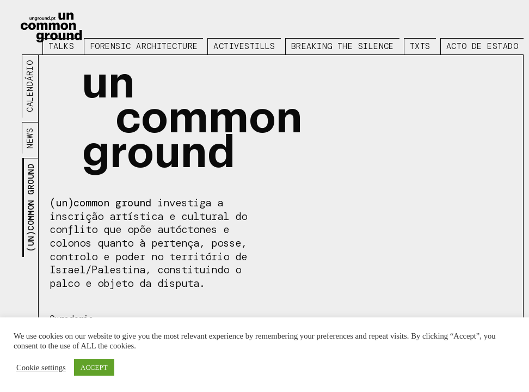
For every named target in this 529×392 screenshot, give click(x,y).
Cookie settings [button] (41, 367)
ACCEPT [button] (94, 367)
